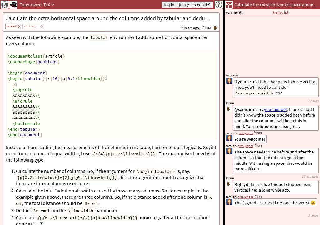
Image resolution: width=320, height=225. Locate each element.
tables (11, 26)
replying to (246, 197)
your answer (275, 109)
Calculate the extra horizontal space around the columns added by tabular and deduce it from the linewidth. (112, 18)
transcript (280, 12)
